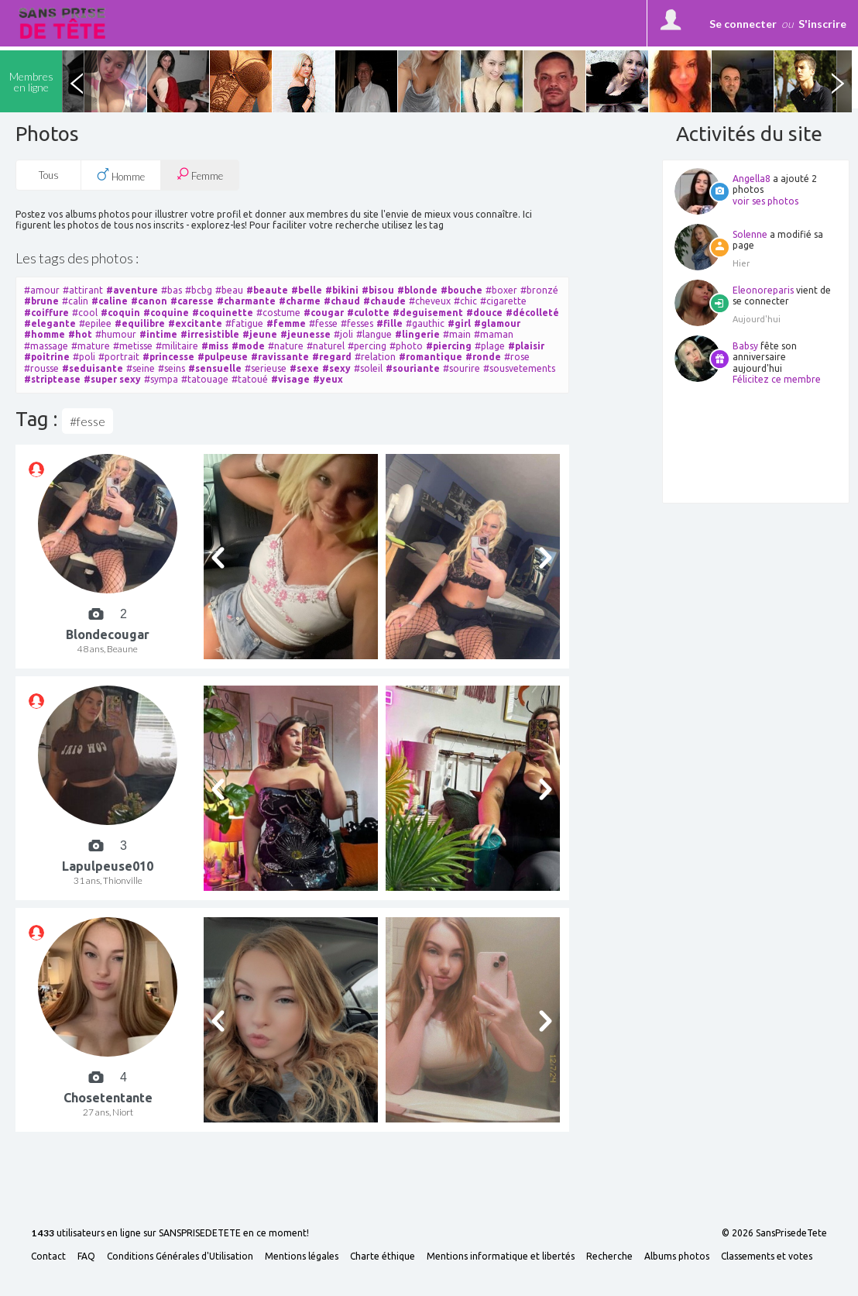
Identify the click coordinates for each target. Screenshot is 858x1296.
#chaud (342, 301)
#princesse (168, 357)
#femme (286, 323)
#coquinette (222, 313)
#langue (374, 334)
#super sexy (112, 379)
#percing (367, 346)
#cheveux (430, 301)
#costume (278, 313)
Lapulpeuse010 (107, 866)
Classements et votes (766, 1256)
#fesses (357, 323)
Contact (48, 1256)
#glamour (497, 323)
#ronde (483, 357)
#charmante (246, 301)
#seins (171, 368)
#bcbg (198, 290)
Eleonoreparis (763, 290)
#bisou (378, 290)
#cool (85, 313)
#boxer (501, 290)
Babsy (745, 346)
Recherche (609, 1256)
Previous (76, 81)
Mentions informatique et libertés (501, 1256)
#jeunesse (305, 334)
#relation (375, 357)
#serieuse (266, 368)
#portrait (118, 357)
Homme (121, 175)
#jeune (259, 334)
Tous (49, 175)
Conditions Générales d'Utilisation (180, 1256)
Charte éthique (382, 1256)
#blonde (417, 290)
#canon (149, 301)
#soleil (368, 368)
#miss (214, 346)
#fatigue (244, 323)
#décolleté (532, 313)
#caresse (192, 301)
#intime (158, 334)
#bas (171, 290)
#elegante (50, 323)
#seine (140, 368)
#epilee (95, 323)
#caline (109, 301)
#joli (343, 334)
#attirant (83, 290)
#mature (90, 346)
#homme (44, 334)
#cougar (324, 313)
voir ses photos (765, 201)
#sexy (336, 368)
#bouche (461, 290)
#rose (517, 357)
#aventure (132, 290)
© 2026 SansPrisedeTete (774, 1233)
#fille (389, 323)
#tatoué (250, 379)
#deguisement (428, 313)
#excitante (195, 323)
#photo (406, 346)
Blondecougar (107, 634)
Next (837, 81)
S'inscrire (822, 23)
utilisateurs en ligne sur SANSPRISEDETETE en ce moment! (170, 1234)
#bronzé (539, 290)
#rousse (41, 368)
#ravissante (280, 357)
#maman (493, 334)
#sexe (304, 368)
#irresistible (209, 334)
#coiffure (46, 313)
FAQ (86, 1256)
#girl (459, 323)
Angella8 (751, 179)
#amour (42, 290)
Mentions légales (301, 1256)
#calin (75, 301)
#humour (115, 334)
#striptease (52, 379)
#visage (290, 379)
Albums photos (676, 1256)
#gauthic (425, 323)
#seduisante (92, 368)
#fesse (323, 323)
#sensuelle (215, 368)
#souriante (413, 368)
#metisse (133, 346)
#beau (229, 290)
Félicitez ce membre (777, 379)
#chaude (384, 301)
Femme (200, 174)
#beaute (267, 290)
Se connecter (743, 23)
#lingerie (417, 334)
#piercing (449, 346)
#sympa (161, 379)
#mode (248, 346)
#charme (300, 301)
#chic (465, 301)
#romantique (430, 357)
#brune (41, 301)
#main (457, 334)
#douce (484, 313)
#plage (490, 346)
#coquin (120, 313)
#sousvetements (519, 368)
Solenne (750, 234)
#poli (84, 357)
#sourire (461, 368)
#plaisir (526, 346)
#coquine (166, 313)
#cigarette (503, 301)
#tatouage (204, 379)
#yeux (328, 379)
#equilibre (140, 323)
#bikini (342, 290)
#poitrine (47, 357)
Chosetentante (108, 1098)
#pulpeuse (222, 357)
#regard (332, 357)
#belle (306, 290)
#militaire (177, 346)
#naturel (326, 346)
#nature (286, 346)
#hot (80, 334)
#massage (46, 346)
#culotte (368, 313)
